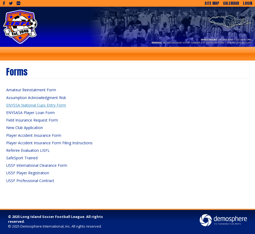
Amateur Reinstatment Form (31, 89)
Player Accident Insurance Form (33, 135)
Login (247, 3)
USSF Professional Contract (30, 180)
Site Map (212, 3)
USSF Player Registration (27, 172)
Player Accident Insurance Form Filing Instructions (49, 142)
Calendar (231, 3)
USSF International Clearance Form (36, 165)
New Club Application (24, 127)
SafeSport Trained (22, 157)
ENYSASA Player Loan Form (30, 112)
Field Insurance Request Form (32, 120)
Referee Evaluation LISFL (28, 150)
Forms (17, 72)
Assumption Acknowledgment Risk (36, 97)
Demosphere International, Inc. (45, 226)
